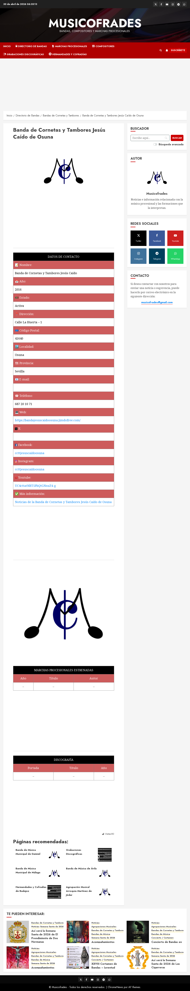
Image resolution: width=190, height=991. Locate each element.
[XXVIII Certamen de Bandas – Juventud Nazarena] (78, 957)
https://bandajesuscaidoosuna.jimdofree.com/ (47, 420)
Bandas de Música (100, 934)
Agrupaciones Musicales (103, 926)
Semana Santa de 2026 (52, 926)
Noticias (35, 926)
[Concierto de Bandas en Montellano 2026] (138, 932)
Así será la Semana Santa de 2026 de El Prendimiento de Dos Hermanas (44, 936)
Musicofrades (95, 23)
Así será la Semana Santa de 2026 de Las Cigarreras (165, 963)
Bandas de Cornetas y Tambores (48, 923)
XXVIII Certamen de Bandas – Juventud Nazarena (104, 967)
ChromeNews (115, 987)
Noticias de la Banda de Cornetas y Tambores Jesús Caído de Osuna (63, 502)
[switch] (155, 144)
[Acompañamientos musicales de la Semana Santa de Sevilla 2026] (18, 957)
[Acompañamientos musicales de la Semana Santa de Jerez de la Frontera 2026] (78, 932)
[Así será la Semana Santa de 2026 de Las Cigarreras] (138, 957)
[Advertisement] (95, 83)
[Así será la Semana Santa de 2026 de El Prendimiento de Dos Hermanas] (18, 932)
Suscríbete (174, 50)
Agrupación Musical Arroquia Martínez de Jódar (79, 891)
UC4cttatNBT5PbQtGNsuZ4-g (35, 486)
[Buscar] (177, 138)
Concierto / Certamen (162, 937)
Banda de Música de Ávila (81, 868)
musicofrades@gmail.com (157, 302)
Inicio (7, 46)
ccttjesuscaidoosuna (29, 453)
